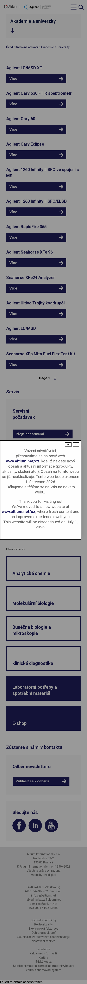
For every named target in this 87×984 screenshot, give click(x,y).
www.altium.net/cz (22, 461)
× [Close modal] (76, 445)
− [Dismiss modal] (68, 445)
